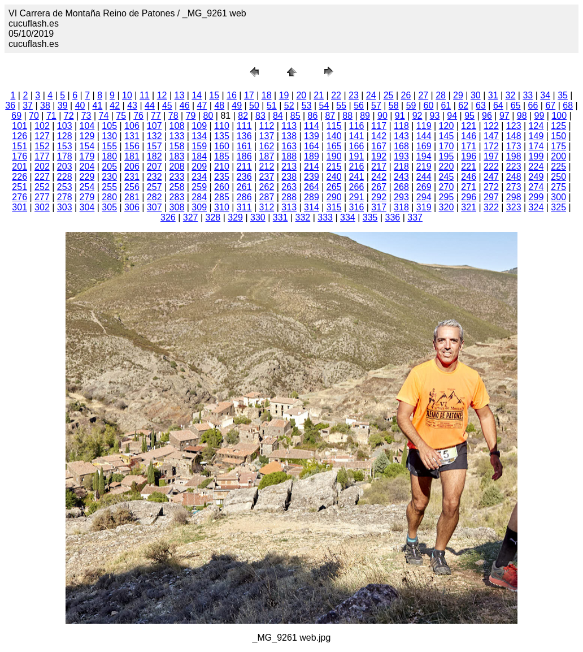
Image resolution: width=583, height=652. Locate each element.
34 (545, 95)
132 (154, 136)
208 (177, 166)
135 (221, 136)
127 (42, 136)
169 (424, 146)
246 (468, 177)
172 (491, 146)
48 (219, 105)
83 (260, 115)
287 (267, 197)
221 (468, 166)
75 (121, 115)
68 (568, 105)
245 (446, 177)
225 (558, 166)
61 (446, 105)
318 (401, 207)
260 (221, 187)
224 (536, 166)
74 (103, 115)
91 (400, 115)
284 (199, 197)
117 (378, 126)
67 (550, 105)
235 (221, 177)
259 (199, 187)
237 (267, 177)
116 (356, 126)
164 (311, 146)
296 (468, 197)
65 (516, 105)
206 (132, 166)
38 (45, 105)
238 (289, 177)
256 (132, 187)
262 (267, 187)
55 (341, 105)
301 (19, 207)
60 (429, 105)
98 (522, 115)
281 (132, 197)
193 (401, 156)
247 (491, 177)
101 (19, 126)
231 (132, 177)
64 (498, 105)
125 (558, 126)
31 (493, 95)
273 (513, 187)
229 (87, 177)
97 (504, 115)
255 (109, 187)
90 (382, 115)
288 (289, 197)
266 (356, 187)
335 (370, 217)
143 (401, 136)
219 (424, 166)
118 (401, 126)
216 (356, 166)
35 (563, 95)
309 (199, 207)
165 (334, 146)
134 (199, 136)
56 (359, 105)
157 (154, 146)
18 (267, 95)
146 (468, 136)
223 (513, 166)
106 (132, 126)
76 (138, 115)
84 (278, 115)
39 (63, 105)
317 (378, 207)
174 (536, 146)
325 (558, 207)
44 (150, 105)
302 (42, 207)
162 (267, 146)
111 (244, 126)
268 (401, 187)
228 (64, 177)
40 (80, 105)
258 (177, 187)
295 (446, 197)
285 (221, 197)
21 (319, 95)
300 (558, 197)
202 (42, 166)
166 (356, 146)
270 (446, 187)
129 (87, 136)
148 (513, 136)
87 (330, 115)
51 (272, 105)
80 (208, 115)
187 (267, 156)
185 (221, 156)
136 (244, 136)
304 (87, 207)
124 (536, 126)
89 (365, 115)
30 (476, 95)
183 (177, 156)
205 (109, 166)
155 (109, 146)
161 (244, 146)
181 (132, 156)
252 (42, 187)
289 (311, 197)
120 (446, 126)
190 (334, 156)
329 (235, 217)
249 (536, 177)
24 (371, 95)
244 (424, 177)
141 (356, 136)
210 (221, 166)
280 (109, 197)
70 (34, 115)
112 (267, 126)
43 (132, 105)
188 (289, 156)
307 (154, 207)
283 (177, 197)
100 (559, 115)
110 (221, 126)
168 (401, 146)
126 (19, 136)
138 (289, 136)
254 (87, 187)
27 (423, 95)
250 (558, 177)
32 (511, 95)
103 (64, 126)
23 (354, 95)
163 (289, 146)
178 (64, 156)
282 (154, 197)
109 (199, 126)
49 (237, 105)
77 (156, 115)
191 (356, 156)
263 (289, 187)
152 (42, 146)
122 (491, 126)
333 (325, 217)
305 (109, 207)
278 (64, 197)
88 (347, 115)
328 (213, 217)
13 (180, 95)
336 (393, 217)
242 (378, 177)
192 (378, 156)
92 (417, 115)
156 (132, 146)
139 (311, 136)
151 (19, 146)
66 (533, 105)
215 (334, 166)
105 (109, 126)
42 (115, 105)
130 (109, 136)
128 (64, 136)
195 (446, 156)
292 (378, 197)
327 (190, 217)
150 (558, 136)
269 (424, 187)
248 (513, 177)
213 (289, 166)
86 (313, 115)
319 (424, 207)
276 (19, 197)
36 (10, 105)
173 (513, 146)
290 (334, 197)
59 (411, 105)
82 (243, 115)
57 (376, 105)
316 (356, 207)
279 (87, 197)
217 (378, 166)
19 (284, 95)
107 (154, 126)
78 (173, 115)
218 (401, 166)
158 (177, 146)
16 (232, 95)
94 (452, 115)
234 (199, 177)
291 (356, 197)
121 (468, 126)
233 (177, 177)
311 (244, 207)
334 (347, 217)
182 (154, 156)
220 (446, 166)
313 (289, 207)
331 (280, 217)
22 (336, 95)
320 (446, 207)
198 (513, 156)
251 (19, 187)
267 (378, 187)
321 (468, 207)
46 (185, 105)
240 (334, 177)
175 (558, 146)
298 (513, 197)
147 (491, 136)
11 (145, 95)
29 (458, 95)
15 (214, 95)
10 (127, 95)
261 (244, 187)
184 (199, 156)
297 (491, 197)
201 (19, 166)
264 (311, 187)
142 (378, 136)
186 (244, 156)
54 (324, 105)
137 (267, 136)
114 (311, 126)
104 (87, 126)
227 (42, 177)
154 (87, 146)
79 (191, 115)
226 (19, 177)
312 (267, 207)
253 (64, 187)
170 (446, 146)
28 (441, 95)
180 (109, 156)
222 (491, 166)
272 (491, 187)
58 (394, 105)
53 (307, 105)
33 (528, 95)
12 (162, 95)
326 (168, 217)
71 (51, 115)
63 (481, 105)
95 (469, 115)
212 (267, 166)
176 (19, 156)
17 (249, 95)
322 (491, 207)
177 (42, 156)
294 (424, 197)
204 (87, 166)
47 (202, 105)
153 (64, 146)
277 (42, 197)
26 (406, 95)
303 (64, 207)
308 (177, 207)
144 (424, 136)
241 (356, 177)
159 (199, 146)
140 (334, 136)
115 (334, 126)
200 (558, 156)
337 (415, 217)
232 (154, 177)
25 (389, 95)
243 (401, 177)
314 (311, 207)
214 (311, 166)
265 (334, 187)
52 (289, 105)
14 (197, 95)
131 (132, 136)
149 (536, 136)
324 (536, 207)
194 (424, 156)
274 (536, 187)
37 (28, 105)
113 (289, 126)
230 (109, 177)
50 (254, 105)
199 (536, 156)
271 (468, 187)
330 (258, 217)
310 (221, 207)
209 (199, 166)
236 (244, 177)
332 (303, 217)
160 (221, 146)
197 (491, 156)
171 (468, 146)
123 (513, 126)
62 (463, 105)
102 (42, 126)
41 (98, 105)
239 (311, 177)
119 (424, 126)
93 (435, 115)
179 (87, 156)
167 (378, 146)
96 (487, 115)
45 (167, 105)
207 (154, 166)
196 (468, 156)
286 (244, 197)
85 (295, 115)
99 (539, 115)
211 (244, 166)
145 (446, 136)
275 (558, 187)
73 (86, 115)
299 (536, 197)
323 (513, 207)
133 (177, 136)
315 (334, 207)
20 (301, 95)
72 (69, 115)
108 (177, 126)
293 (401, 197)
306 (132, 207)
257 (154, 187)
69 (16, 115)
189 (311, 156)
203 (64, 166)
